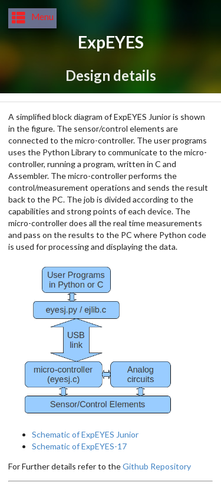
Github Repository (157, 466)
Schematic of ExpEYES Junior (85, 434)
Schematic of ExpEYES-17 (79, 446)
